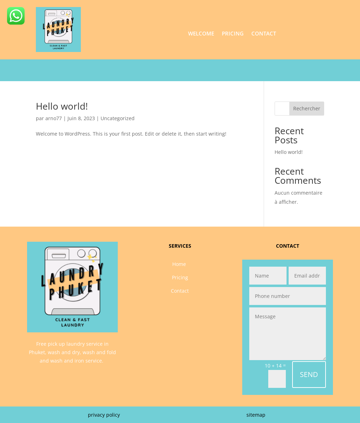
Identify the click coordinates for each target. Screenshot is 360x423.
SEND (309, 374)
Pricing (233, 34)
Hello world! (62, 106)
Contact (263, 34)
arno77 (53, 118)
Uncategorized (118, 118)
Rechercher (306, 108)
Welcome (201, 34)
